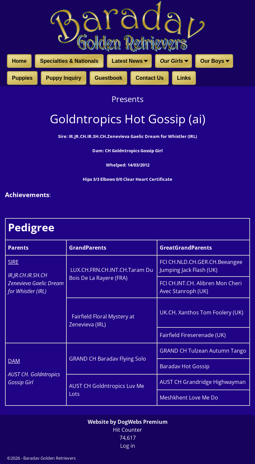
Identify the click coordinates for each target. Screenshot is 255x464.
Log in (127, 445)
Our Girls (175, 61)
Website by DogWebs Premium (128, 421)
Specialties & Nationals (69, 61)
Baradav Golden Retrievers (49, 458)
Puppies (22, 78)
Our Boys (216, 61)
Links (184, 78)
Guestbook (109, 78)
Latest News (131, 61)
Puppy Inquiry (63, 78)
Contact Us (149, 78)
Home (19, 61)
